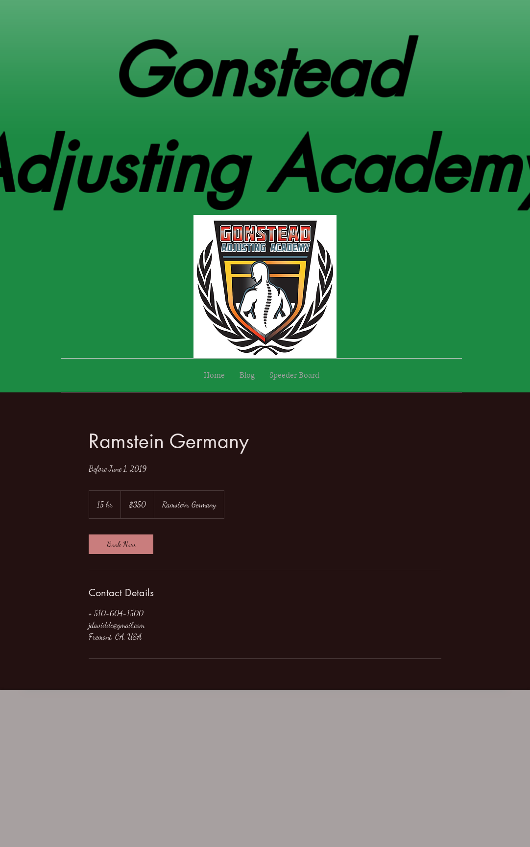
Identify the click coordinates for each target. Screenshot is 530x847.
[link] (121, 544)
